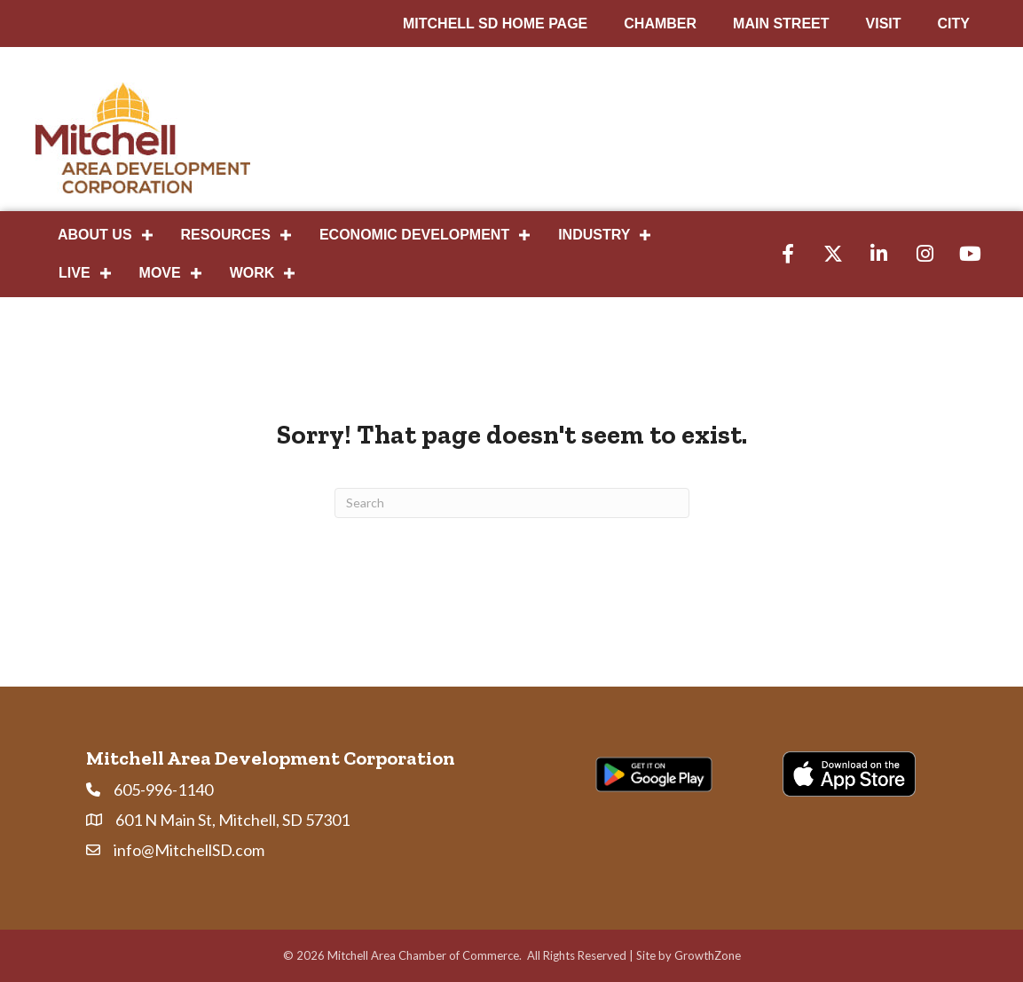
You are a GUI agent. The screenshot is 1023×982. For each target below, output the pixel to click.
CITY (954, 23)
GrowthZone (707, 955)
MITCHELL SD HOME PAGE (495, 23)
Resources (226, 234)
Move (160, 272)
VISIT (883, 23)
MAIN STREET (781, 23)
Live (74, 272)
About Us (95, 234)
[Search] (511, 503)
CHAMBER (660, 23)
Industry (594, 234)
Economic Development (414, 234)
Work (252, 272)
